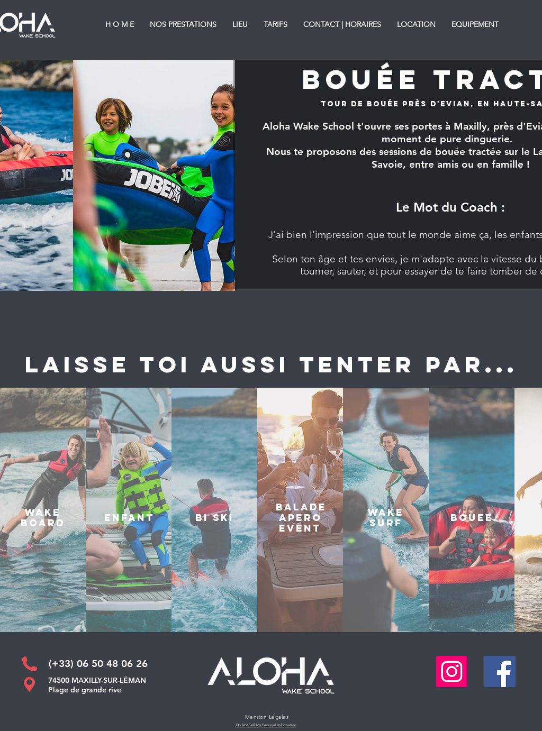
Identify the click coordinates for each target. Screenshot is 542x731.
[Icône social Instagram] (451, 671)
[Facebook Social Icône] (500, 671)
